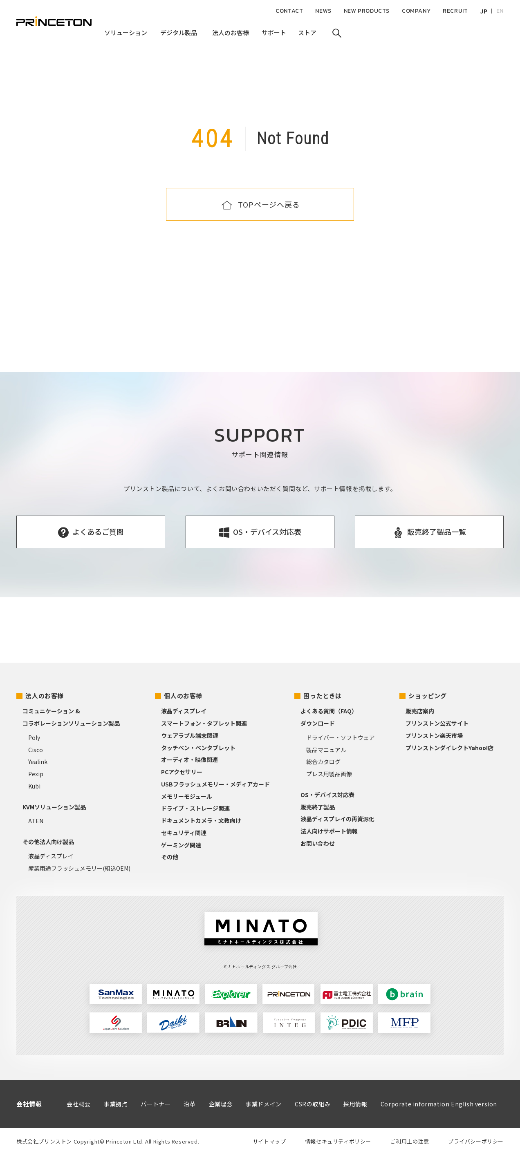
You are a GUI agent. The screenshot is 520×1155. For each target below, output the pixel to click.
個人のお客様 (183, 695)
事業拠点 (116, 1104)
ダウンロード (317, 723)
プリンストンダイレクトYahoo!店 (449, 748)
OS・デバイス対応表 (327, 795)
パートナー (155, 1104)
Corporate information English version (439, 1104)
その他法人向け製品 (48, 842)
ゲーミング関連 (181, 845)
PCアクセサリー (181, 772)
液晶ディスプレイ (51, 856)
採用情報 (355, 1104)
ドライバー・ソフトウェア (340, 737)
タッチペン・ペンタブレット (198, 748)
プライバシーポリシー (476, 1141)
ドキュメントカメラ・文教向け (201, 820)
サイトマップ (269, 1141)
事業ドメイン (264, 1104)
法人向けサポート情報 (329, 831)
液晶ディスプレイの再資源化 (337, 819)
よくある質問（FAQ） (328, 711)
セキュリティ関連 (183, 833)
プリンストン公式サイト (437, 723)
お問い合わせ (317, 843)
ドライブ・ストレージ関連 (195, 808)
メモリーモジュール (186, 796)
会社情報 (29, 1103)
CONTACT (289, 11)
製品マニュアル (326, 750)
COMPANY (416, 11)
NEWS (323, 11)
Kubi (34, 786)
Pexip (35, 774)
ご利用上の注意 (409, 1141)
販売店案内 (420, 711)
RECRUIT (455, 11)
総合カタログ (323, 761)
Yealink (37, 761)
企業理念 (221, 1104)
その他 (169, 857)
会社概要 (78, 1104)
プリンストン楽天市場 (434, 735)
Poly (34, 737)
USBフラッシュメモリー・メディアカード (215, 784)
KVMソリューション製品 (54, 807)
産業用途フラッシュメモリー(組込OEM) (79, 868)
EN (500, 11)
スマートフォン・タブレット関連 (204, 723)
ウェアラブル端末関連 (189, 735)
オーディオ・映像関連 (189, 759)
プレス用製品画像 (329, 774)
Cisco (35, 750)
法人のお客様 (44, 695)
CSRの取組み (312, 1104)
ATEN (35, 821)
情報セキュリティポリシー (338, 1141)
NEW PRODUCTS (367, 11)
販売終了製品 (317, 807)
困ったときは (322, 695)
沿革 (189, 1104)
